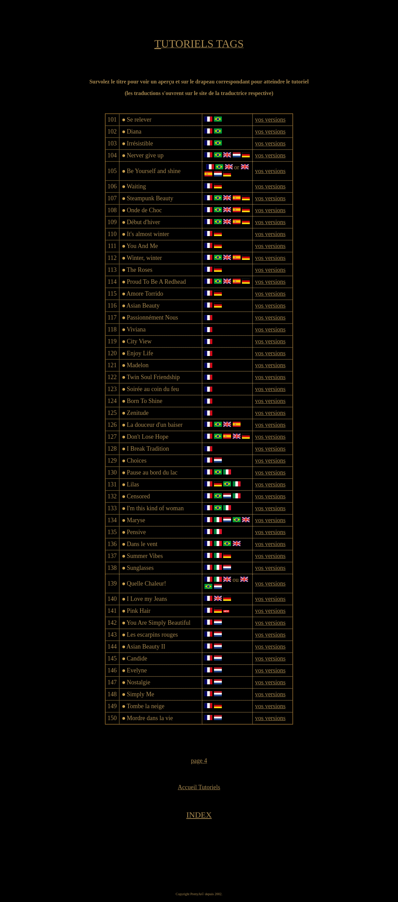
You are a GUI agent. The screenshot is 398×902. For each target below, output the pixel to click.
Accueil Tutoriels (199, 787)
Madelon (138, 365)
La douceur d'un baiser (155, 424)
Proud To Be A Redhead (156, 281)
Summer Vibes (145, 556)
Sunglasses (140, 567)
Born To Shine (144, 401)
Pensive (136, 532)
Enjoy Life (140, 353)
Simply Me (140, 694)
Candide (137, 658)
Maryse (136, 520)
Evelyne (137, 670)
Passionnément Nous (152, 317)
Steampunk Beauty (150, 198)
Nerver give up (145, 155)
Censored (138, 496)
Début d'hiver (143, 222)
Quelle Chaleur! (146, 583)
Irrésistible (140, 143)
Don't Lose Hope (147, 436)
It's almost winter (148, 234)
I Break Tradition (148, 448)
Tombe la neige (146, 706)
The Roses (140, 269)
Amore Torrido (144, 293)
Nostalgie (138, 682)
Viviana (136, 329)
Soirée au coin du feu (153, 389)
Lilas (133, 484)
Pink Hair (139, 610)
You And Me (142, 246)
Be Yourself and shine (154, 171)
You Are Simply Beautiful (158, 622)
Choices (137, 460)
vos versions (270, 119)
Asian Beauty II (145, 646)
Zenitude (138, 412)
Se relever (139, 119)
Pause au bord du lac (152, 472)
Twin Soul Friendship (153, 377)
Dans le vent (142, 544)
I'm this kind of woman (155, 508)
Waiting (136, 186)
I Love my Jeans (147, 598)
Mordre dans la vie (150, 718)
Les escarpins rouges (152, 634)
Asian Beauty (142, 305)
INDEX (199, 814)
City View (139, 341)
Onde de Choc (144, 210)
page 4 (199, 760)
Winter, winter (144, 257)
